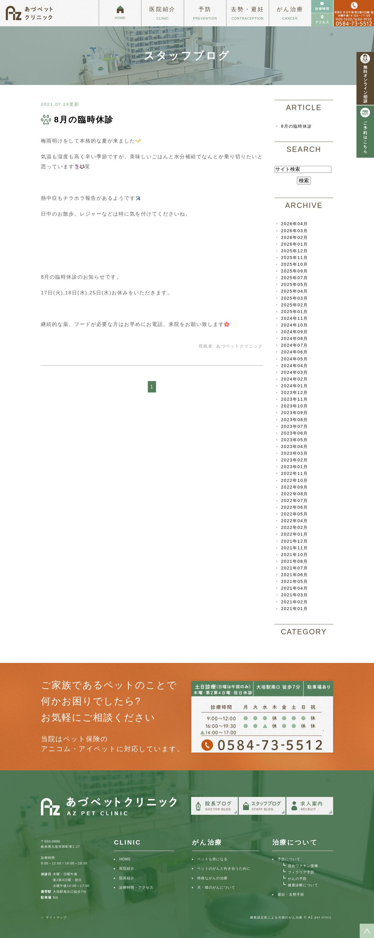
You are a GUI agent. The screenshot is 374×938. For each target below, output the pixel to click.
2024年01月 (294, 385)
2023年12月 (294, 392)
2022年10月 (294, 480)
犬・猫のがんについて (216, 887)
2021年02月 (294, 602)
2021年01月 (294, 608)
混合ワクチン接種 (303, 866)
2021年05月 (294, 581)
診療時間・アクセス (136, 887)
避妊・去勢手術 (291, 894)
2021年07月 (294, 568)
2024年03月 (294, 372)
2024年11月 (294, 318)
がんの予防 (297, 879)
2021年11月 (294, 548)
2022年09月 (294, 487)
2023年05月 (294, 439)
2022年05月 (294, 514)
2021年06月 (294, 574)
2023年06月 (294, 433)
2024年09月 (294, 331)
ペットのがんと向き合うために (223, 868)
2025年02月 (294, 305)
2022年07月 (294, 500)
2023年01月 (294, 466)
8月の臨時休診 (84, 119)
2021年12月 (294, 541)
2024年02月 (294, 379)
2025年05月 (294, 284)
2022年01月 (294, 534)
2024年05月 (294, 359)
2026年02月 (294, 237)
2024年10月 (294, 325)
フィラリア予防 (301, 872)
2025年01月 (294, 311)
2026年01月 (294, 244)
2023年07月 (294, 426)
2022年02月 (294, 527)
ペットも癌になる (212, 859)
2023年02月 (294, 460)
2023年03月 (294, 453)
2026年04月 (294, 223)
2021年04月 (294, 588)
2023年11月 (294, 399)
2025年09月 (294, 271)
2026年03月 (294, 230)
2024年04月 (294, 365)
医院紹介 (126, 868)
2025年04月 (294, 291)
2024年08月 (294, 338)
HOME (125, 859)
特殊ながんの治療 (212, 878)
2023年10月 (294, 406)
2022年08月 (294, 493)
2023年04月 (294, 446)
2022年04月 (294, 520)
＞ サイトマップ (54, 917)
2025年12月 (294, 251)
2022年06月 (294, 507)
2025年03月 (294, 298)
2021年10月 (294, 554)
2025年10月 (294, 264)
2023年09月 (294, 412)
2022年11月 (294, 473)
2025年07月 (294, 277)
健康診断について (303, 885)
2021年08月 (294, 561)
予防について (289, 859)
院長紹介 (126, 878)
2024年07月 (294, 345)
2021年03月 (294, 595)
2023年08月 (294, 419)
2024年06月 (294, 352)
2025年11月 (294, 257)
